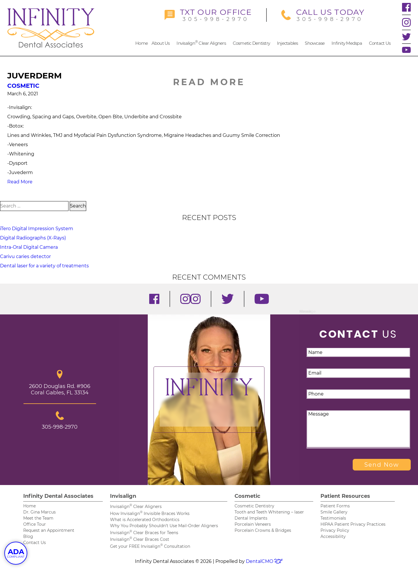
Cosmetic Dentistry (251, 43)
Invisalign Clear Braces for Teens (144, 532)
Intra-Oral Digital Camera (29, 247)
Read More (20, 182)
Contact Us (380, 43)
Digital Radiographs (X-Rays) (33, 238)
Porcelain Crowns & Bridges (263, 530)
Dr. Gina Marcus (39, 512)
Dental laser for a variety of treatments (44, 266)
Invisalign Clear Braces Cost (139, 539)
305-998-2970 (208, 15)
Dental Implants (251, 518)
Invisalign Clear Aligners (201, 43)
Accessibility (333, 536)
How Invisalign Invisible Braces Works (150, 513)
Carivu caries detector (25, 256)
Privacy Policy (334, 530)
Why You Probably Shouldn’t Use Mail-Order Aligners (164, 525)
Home (141, 43)
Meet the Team (38, 518)
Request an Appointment (48, 530)
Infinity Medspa (346, 43)
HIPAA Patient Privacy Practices (352, 524)
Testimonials (333, 518)
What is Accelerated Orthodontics (144, 519)
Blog (28, 536)
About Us (161, 43)
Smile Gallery (333, 512)
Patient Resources (345, 496)
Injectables (287, 43)
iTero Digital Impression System (36, 228)
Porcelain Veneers (253, 524)
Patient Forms (335, 506)
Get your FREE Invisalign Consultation (150, 546)
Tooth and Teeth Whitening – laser (269, 512)
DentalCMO (264, 561)
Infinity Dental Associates (58, 496)
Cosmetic (23, 85)
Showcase (315, 43)
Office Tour (34, 524)
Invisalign (123, 496)
